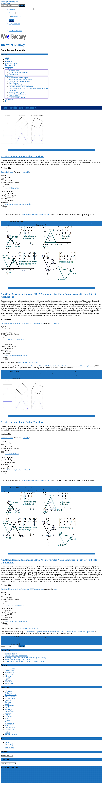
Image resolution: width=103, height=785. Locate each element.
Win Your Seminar (11, 734)
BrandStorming (10, 698)
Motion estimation (83, 375)
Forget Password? (14, 24)
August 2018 (9, 674)
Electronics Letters (7, 172)
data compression (46, 373)
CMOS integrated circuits (84, 371)
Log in (7, 742)
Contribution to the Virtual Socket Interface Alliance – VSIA (28, 88)
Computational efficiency (17, 373)
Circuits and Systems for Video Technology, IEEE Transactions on (22, 323)
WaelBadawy (5, 221)
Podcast (7, 720)
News (6, 718)
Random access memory (47, 376)
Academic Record (14, 70)
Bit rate (73, 371)
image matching (78, 373)
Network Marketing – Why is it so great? (18, 659)
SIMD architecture (62, 376)
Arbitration (8, 693)
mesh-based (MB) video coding (19, 375)
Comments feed (10, 746)
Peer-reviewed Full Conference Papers (21, 79)
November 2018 (10, 669)
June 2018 (8, 678)
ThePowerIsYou (10, 727)
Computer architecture (33, 373)
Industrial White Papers (16, 92)
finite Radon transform (64, 221)
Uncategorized (9, 729)
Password (12, 13)
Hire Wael (8, 59)
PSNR (37, 376)
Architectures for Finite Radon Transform (35, 214)
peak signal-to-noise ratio (18, 376)
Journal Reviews (14, 96)
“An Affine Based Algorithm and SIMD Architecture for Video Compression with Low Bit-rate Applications (59, 366)
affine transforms (41, 371)
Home (7, 58)
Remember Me (15, 16)
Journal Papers (31, 225)
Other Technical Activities (17, 97)
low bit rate (88, 373)
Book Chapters (14, 83)
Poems (7, 722)
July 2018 (8, 676)
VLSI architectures (20, 225)
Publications (9, 76)
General (7, 707)
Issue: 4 (56, 323)
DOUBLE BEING (11, 654)
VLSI (11, 225)
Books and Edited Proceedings (19, 85)
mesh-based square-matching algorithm (63, 375)
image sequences (95, 487)
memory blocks (29, 223)
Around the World (10, 695)
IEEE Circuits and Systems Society (16, 355)
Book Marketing (10, 696)
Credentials (8, 68)
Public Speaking (10, 724)
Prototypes (30, 376)
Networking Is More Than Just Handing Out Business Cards (24, 661)
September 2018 (10, 672)
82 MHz (32, 221)
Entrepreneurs (9, 705)
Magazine (8, 715)
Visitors (7, 733)
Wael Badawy (6, 775)
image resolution (87, 221)
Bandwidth (66, 371)
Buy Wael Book (10, 65)
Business (8, 700)
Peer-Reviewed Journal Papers (28, 362)
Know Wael (8, 61)
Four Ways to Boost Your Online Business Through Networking (25, 657)
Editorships (12, 90)
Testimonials (9, 67)
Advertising (8, 691)
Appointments (13, 74)
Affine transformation (28, 371)
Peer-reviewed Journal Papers (18, 78)
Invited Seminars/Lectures (17, 94)
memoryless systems (58, 223)
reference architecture (92, 489)
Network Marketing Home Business (16, 656)
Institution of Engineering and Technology (18, 204)
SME (6, 725)
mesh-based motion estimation (40, 375)
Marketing (8, 716)
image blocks (77, 221)
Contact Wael (9, 99)
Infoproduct (8, 709)
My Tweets (4, 771)
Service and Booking (11, 63)
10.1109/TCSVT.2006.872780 (14, 339)
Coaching (8, 702)
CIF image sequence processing (46, 221)
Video (7, 731)
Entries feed (9, 744)
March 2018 (9, 683)
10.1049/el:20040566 (12, 188)
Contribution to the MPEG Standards (21, 87)
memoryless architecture (43, 223)
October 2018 (9, 671)
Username (12, 9)
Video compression (95, 376)
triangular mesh (74, 376)
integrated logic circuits (15, 223)
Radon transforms (85, 223)
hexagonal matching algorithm (63, 373)
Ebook (7, 704)
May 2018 (8, 680)
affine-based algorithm (54, 371)
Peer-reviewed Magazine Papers (19, 81)
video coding (84, 376)
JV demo (8, 713)
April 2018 (8, 681)
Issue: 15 (26, 172)
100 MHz (26, 221)
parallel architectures (72, 223)
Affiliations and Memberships (18, 72)
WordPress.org (9, 748)
